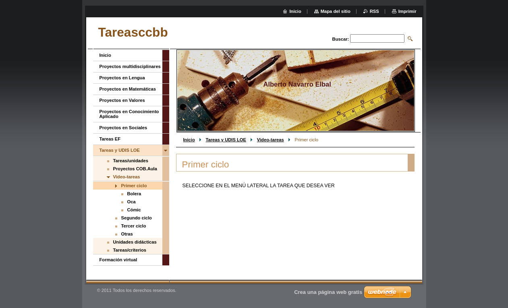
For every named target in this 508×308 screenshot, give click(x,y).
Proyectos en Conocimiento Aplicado (129, 114)
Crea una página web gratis (328, 292)
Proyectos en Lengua (122, 77)
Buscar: (340, 39)
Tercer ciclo (133, 225)
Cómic (134, 209)
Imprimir (407, 11)
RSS (374, 11)
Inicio (189, 139)
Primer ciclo (134, 185)
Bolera (134, 193)
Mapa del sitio (335, 11)
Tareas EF (110, 138)
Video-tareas (270, 139)
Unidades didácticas (135, 242)
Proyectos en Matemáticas (128, 89)
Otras (127, 234)
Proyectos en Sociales (123, 127)
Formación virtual (118, 259)
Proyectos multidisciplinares (130, 66)
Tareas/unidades (130, 160)
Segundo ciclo (136, 217)
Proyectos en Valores (122, 100)
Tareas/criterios (130, 250)
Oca (131, 201)
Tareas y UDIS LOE (225, 139)
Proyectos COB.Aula (135, 168)
